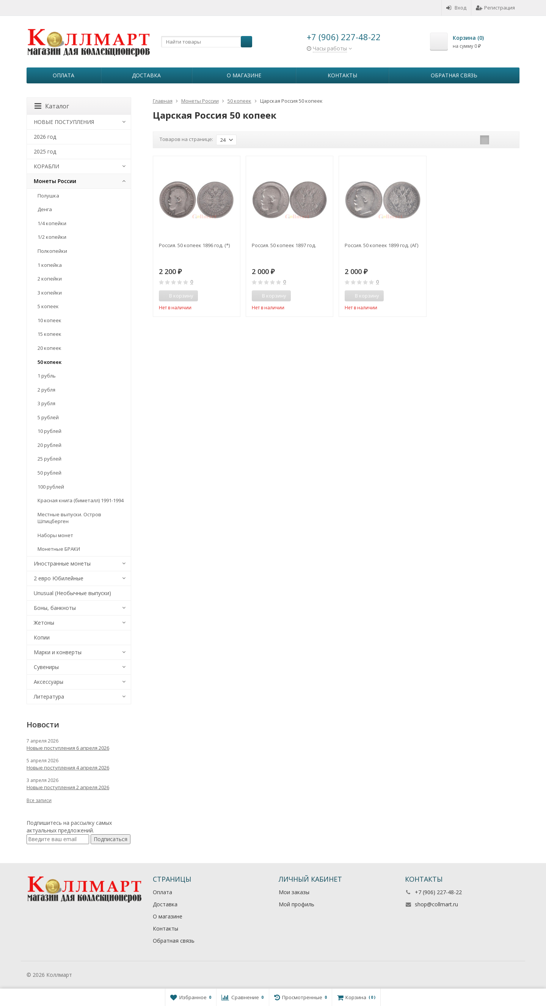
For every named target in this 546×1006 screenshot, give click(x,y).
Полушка (48, 195)
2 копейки (50, 278)
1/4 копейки (52, 223)
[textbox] (206, 41)
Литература (49, 696)
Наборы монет (55, 535)
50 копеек (49, 362)
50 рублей (49, 472)
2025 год (45, 151)
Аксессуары (48, 681)
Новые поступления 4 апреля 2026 (68, 767)
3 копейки (50, 292)
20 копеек (49, 348)
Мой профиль (296, 904)
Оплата (63, 75)
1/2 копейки (52, 236)
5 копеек (48, 306)
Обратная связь (454, 75)
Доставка (146, 75)
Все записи (39, 800)
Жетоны (44, 622)
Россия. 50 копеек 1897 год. (284, 245)
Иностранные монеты (62, 563)
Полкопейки (52, 251)
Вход (456, 7)
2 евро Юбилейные (58, 578)
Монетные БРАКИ (59, 548)
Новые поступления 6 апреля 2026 (68, 747)
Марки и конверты (58, 652)
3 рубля (46, 403)
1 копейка (50, 265)
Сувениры (46, 667)
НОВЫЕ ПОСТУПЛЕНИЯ (64, 121)
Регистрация (495, 7)
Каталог (52, 106)
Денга (45, 209)
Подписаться (110, 839)
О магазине (244, 75)
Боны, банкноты (55, 607)
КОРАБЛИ (46, 166)
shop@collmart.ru (436, 904)
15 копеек (49, 334)
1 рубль (47, 375)
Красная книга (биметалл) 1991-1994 (81, 500)
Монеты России (55, 181)
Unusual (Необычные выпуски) (72, 593)
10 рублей (49, 431)
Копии (42, 637)
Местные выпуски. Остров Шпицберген (69, 518)
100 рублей (51, 486)
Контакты (342, 75)
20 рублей (49, 445)
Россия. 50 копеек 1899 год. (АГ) (381, 245)
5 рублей (48, 417)
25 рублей (49, 458)
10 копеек (49, 320)
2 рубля (46, 389)
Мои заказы (294, 892)
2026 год (45, 136)
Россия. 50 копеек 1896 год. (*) (194, 245)
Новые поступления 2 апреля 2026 (68, 787)
